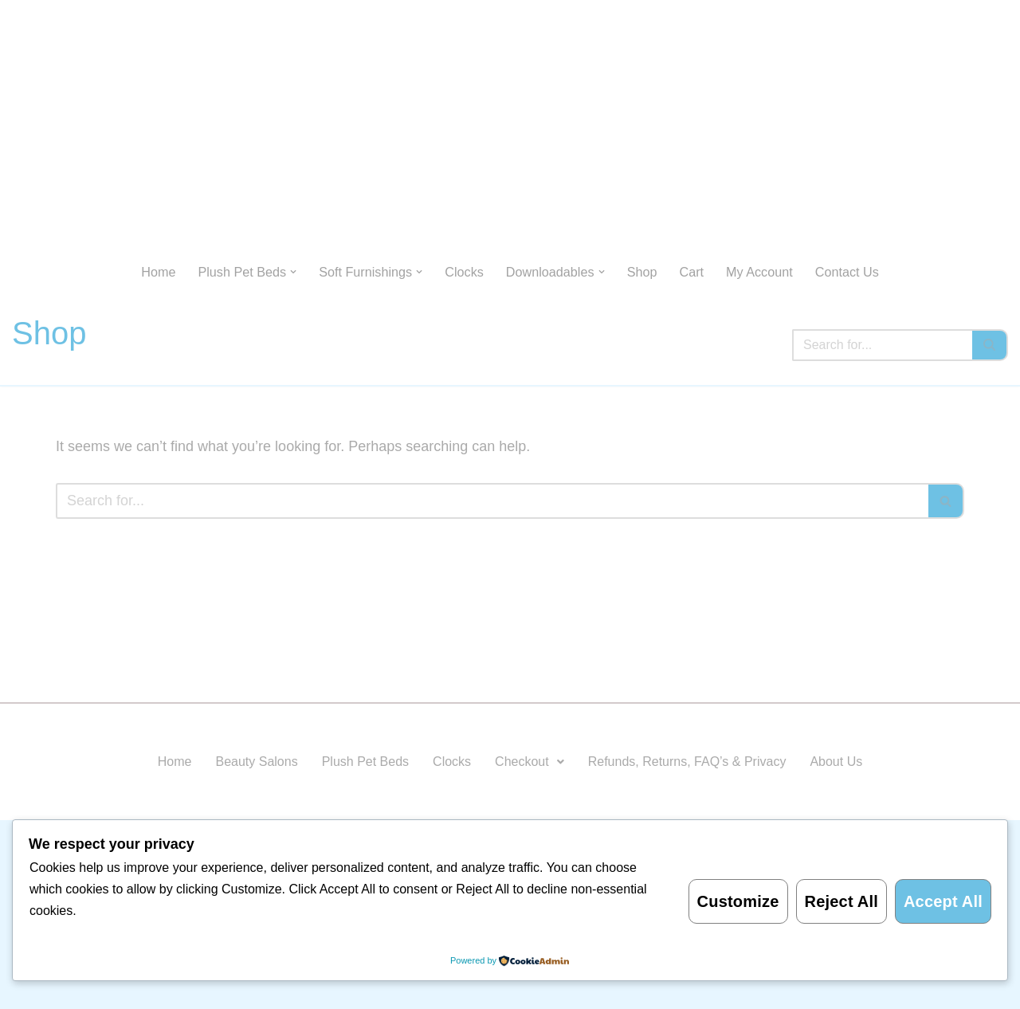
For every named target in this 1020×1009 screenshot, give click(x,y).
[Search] (882, 345)
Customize (738, 901)
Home (158, 272)
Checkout (529, 761)
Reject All (841, 901)
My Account (759, 272)
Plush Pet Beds (365, 761)
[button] (293, 272)
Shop (642, 272)
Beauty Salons (256, 761)
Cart (691, 272)
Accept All (943, 901)
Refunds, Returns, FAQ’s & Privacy (687, 761)
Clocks (464, 272)
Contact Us (847, 272)
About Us (836, 761)
